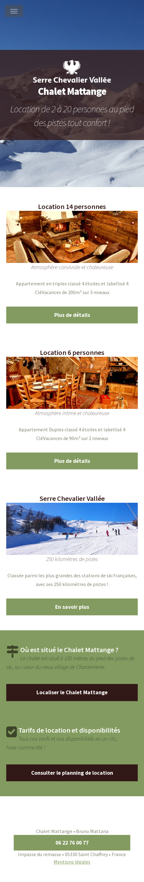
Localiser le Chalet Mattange (72, 692)
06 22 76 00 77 (72, 842)
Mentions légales (72, 862)
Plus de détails (72, 315)
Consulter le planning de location (72, 772)
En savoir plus (72, 606)
